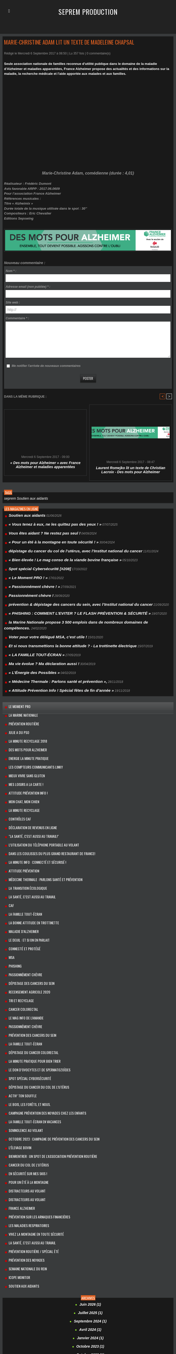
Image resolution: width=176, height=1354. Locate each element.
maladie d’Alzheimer (19, 873)
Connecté (165, 1296)
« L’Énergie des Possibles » (29, 644)
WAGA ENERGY (79, 1337)
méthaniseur (163, 1315)
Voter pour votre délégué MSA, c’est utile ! (39, 614)
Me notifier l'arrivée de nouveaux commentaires (46, 366)
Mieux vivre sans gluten (23, 735)
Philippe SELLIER (147, 1319)
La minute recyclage (33, 1312)
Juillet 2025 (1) (90, 1211)
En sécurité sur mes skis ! (24, 1086)
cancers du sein (114, 1287)
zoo (93, 1337)
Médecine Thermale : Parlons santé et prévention (40, 827)
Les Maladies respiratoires (25, 1132)
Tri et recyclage (17, 934)
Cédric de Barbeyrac (140, 1287)
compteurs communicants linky (90, 1294)
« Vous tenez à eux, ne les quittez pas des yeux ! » (45, 522)
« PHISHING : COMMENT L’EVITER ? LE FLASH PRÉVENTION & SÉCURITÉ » (64, 598)
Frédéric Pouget (160, 1301)
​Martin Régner (33, 1315)
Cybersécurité (39, 1301)
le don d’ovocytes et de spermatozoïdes (34, 995)
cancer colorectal (19, 941)
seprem (9, 498)
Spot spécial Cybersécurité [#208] (33, 560)
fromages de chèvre (18, 1304)
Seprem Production (88, 11)
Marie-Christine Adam (138, 1312)
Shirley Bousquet (118, 1330)
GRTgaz (52, 1304)
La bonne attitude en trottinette (30, 865)
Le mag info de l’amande (22, 949)
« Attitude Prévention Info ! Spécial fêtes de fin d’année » (50, 659)
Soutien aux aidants (28, 498)
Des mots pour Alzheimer (23, 712)
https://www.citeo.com (98, 1304)
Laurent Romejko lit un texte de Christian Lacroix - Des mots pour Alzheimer (130, 469)
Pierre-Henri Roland (17, 1322)
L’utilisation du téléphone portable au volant (39, 796)
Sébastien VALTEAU (30, 1330)
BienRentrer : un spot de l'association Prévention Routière (48, 1071)
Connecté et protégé (21, 888)
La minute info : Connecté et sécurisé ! (33, 812)
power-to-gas (120, 1322)
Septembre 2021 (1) (90, 1264)
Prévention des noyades (23, 1163)
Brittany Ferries (29, 1287)
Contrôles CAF (16, 773)
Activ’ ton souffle (19, 1018)
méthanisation (144, 1315)
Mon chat (10, 1319)
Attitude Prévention (20, 819)
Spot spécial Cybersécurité (26, 1002)
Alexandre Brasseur (72, 1283)
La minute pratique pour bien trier (30, 987)
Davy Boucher (80, 1301)
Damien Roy (59, 1301)
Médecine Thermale (119, 1315)
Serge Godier (95, 1330)
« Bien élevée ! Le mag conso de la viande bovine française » (53, 553)
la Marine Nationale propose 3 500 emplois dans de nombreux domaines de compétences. (74, 606)
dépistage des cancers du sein (27, 918)
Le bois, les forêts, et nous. (26, 1025)
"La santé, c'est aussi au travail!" (29, 789)
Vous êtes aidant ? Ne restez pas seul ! (37, 530)
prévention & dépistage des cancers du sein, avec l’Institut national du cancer (65, 591)
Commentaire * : (17, 318)
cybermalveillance (16, 1301)
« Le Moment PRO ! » (24, 568)
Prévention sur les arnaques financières (35, 1124)
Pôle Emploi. (40, 1322)
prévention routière (20, 689)
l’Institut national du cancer (140, 1308)
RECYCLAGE (152, 1322)
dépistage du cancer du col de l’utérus (34, 1010)
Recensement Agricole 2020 (25, 926)
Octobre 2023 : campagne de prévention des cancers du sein (48, 1056)
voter (63, 1337)
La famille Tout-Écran (21, 972)
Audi (138, 1283)
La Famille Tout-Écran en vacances (30, 1041)
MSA (9, 896)
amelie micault (97, 1283)
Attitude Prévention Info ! (24, 750)
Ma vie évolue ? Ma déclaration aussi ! (36, 637)
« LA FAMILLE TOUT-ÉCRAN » (30, 629)
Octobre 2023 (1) (90, 1241)
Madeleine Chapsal (108, 1312)
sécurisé (51, 1330)
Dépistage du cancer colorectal (29, 979)
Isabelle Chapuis (125, 1304)
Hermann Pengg (71, 1304)
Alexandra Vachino (45, 1283)
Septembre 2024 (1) (90, 1218)
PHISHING (12, 903)
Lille (90, 1312)
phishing (166, 1319)
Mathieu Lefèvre (93, 1315)
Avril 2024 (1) (90, 1226)
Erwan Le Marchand (106, 1301)
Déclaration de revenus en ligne (28, 781)
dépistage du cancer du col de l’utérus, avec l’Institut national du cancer (61, 545)
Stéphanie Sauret (38, 1336)
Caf (8, 850)
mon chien (26, 1319)
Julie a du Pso (15, 697)
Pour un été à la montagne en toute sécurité (80, 1322)
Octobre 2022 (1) (90, 1249)
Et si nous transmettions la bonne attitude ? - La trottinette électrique (59, 621)
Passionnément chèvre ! (26, 583)
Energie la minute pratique (25, 720)
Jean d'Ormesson (151, 1304)
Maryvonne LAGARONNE (62, 1315)
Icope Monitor (16, 1178)
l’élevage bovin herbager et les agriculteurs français (85, 1308)
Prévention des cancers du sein (28, 964)
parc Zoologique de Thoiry (74, 1319)
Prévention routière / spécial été (29, 1155)
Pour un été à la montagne (25, 1094)
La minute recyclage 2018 (23, 705)
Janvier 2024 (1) (90, 1234)
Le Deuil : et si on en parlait (25, 880)
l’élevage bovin (16, 1063)
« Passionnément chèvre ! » (29, 576)
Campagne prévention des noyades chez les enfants (42, 1033)
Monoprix (40, 1319)
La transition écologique (24, 834)
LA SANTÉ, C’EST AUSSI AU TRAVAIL (28, 842)
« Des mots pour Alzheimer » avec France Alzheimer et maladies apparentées (45, 464)
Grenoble (39, 1304)
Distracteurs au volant (23, 1102)
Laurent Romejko (74, 1312)
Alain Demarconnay (17, 1283)
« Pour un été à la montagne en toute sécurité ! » (44, 537)
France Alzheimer (18, 1117)
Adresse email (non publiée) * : (28, 287)
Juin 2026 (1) (90, 1203)
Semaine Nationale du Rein (24, 1170)
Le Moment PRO (16, 674)
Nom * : (11, 271)
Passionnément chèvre (22, 911)
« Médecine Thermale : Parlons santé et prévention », (47, 652)
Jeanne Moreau (38, 1308)
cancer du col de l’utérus (24, 1079)
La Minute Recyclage (20, 766)
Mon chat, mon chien (20, 758)
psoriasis (136, 1322)
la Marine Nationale (20, 682)
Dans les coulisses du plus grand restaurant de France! (46, 804)
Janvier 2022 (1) (90, 1257)
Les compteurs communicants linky (31, 728)
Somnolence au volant (22, 1048)
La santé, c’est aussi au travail (28, 1147)
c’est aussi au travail (54, 1287)
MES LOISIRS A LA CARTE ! (22, 743)
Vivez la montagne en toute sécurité (31, 1140)
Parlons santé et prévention (113, 1319)
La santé (55, 1312)
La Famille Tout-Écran (21, 857)
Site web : (13, 302)
